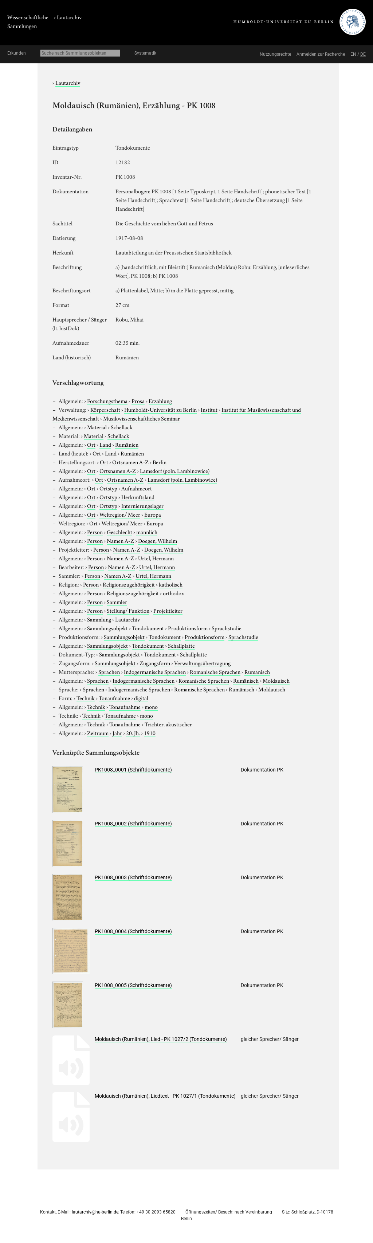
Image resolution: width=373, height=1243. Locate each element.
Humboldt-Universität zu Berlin (160, 409)
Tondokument (148, 628)
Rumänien (126, 444)
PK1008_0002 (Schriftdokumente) (133, 823)
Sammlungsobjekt (107, 628)
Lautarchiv (69, 17)
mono (151, 706)
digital (141, 698)
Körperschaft (105, 409)
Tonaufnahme (114, 698)
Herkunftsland (137, 497)
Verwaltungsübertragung (202, 663)
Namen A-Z (120, 540)
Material (97, 427)
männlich (146, 532)
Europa (152, 514)
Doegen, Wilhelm (157, 540)
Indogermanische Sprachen (155, 671)
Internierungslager (142, 505)
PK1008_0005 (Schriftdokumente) (133, 985)
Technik (85, 698)
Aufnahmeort (136, 488)
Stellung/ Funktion (128, 610)
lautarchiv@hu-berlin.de (95, 1212)
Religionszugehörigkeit (129, 584)
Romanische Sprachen (215, 671)
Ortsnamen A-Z (130, 462)
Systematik (145, 53)
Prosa (138, 400)
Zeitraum (98, 733)
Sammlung (99, 619)
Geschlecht (119, 532)
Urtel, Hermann (156, 558)
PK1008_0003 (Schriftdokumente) (133, 877)
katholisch (170, 584)
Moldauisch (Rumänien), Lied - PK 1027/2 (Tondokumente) (161, 1039)
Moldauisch (276, 680)
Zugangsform (155, 663)
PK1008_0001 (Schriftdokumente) (133, 770)
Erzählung (160, 400)
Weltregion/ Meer (119, 514)
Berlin (159, 462)
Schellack (122, 427)
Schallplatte (181, 645)
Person (95, 532)
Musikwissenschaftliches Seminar (141, 418)
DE (363, 54)
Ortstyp (108, 488)
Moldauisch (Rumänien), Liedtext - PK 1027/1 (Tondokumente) (165, 1096)
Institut (209, 409)
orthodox (173, 593)
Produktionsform (188, 628)
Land (105, 444)
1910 (150, 733)
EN (353, 54)
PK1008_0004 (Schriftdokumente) (133, 931)
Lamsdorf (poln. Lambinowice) (174, 470)
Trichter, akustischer (168, 724)
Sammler (117, 601)
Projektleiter (167, 610)
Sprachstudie (227, 628)
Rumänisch (257, 671)
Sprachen (109, 671)
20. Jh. (133, 733)
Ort (91, 444)
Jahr (117, 733)
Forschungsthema (107, 400)
